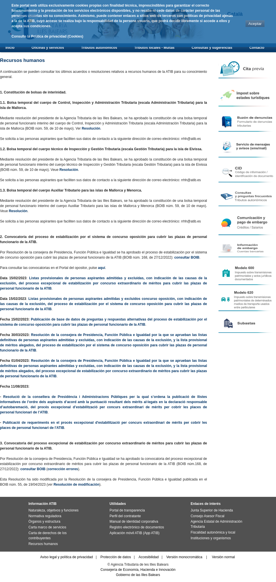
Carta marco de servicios (47, 527)
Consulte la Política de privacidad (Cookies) (47, 36)
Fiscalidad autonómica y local (213, 532)
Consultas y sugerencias (212, 48)
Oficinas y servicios (48, 48)
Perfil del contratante (125, 516)
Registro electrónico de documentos (137, 527)
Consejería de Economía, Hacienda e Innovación (138, 570)
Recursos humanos (43, 544)
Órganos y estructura (44, 521)
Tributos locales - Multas (154, 48)
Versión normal (223, 557)
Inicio (9, 48)
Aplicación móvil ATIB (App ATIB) (135, 533)
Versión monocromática (184, 557)
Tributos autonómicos (99, 48)
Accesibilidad (149, 557)
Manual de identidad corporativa (134, 521)
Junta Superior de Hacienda (212, 510)
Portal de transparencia (127, 510)
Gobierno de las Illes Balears (138, 575)
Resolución (91, 128)
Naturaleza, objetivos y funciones (53, 510)
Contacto (256, 48)
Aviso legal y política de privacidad (66, 557)
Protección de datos (115, 557)
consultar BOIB (186, 257)
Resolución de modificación (76, 485)
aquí (101, 268)
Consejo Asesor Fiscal (207, 516)
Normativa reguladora (44, 516)
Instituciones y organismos (211, 538)
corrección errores (62, 469)
